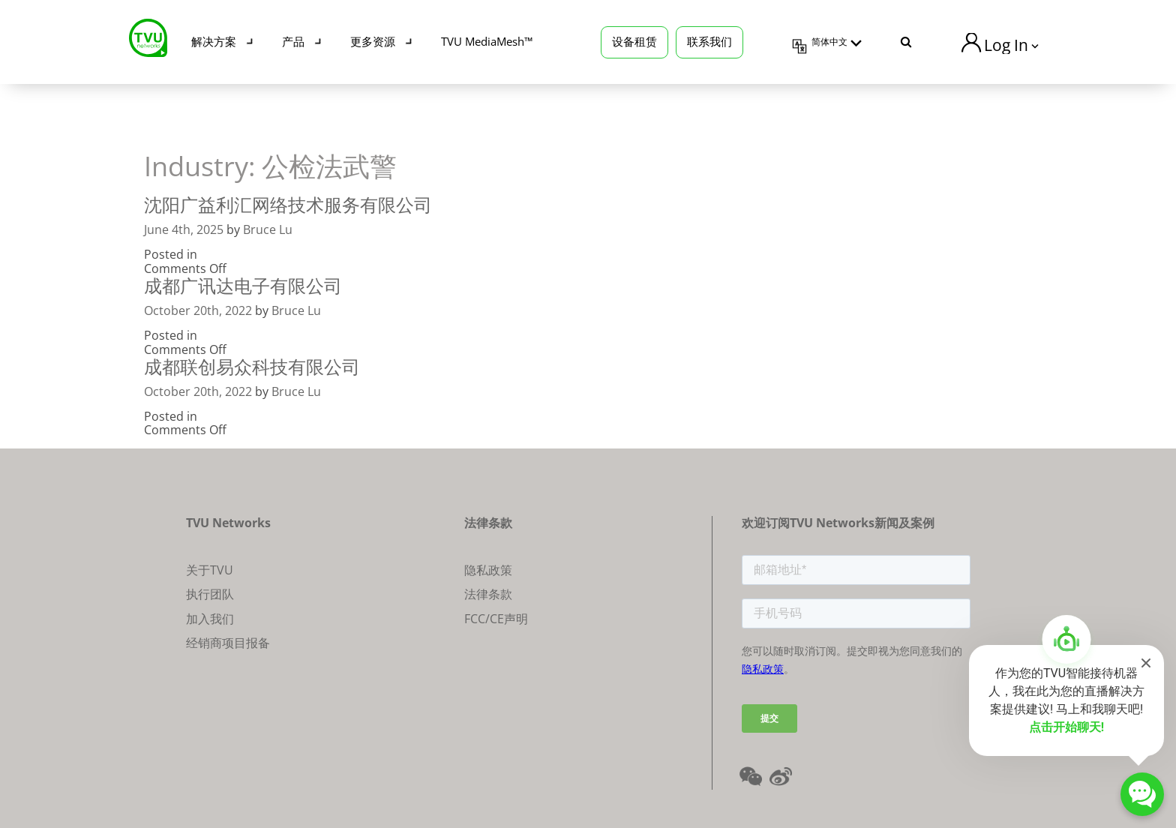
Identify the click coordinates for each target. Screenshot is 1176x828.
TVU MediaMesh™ (486, 41)
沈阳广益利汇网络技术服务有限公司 (288, 204)
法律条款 (488, 594)
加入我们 (210, 618)
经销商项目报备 (228, 642)
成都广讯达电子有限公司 (243, 285)
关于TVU (209, 570)
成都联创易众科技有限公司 (252, 366)
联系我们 (709, 41)
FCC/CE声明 (496, 618)
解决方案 (213, 41)
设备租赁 (634, 41)
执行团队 (210, 594)
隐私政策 (488, 570)
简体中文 (830, 42)
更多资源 (372, 41)
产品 (293, 41)
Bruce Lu (267, 229)
